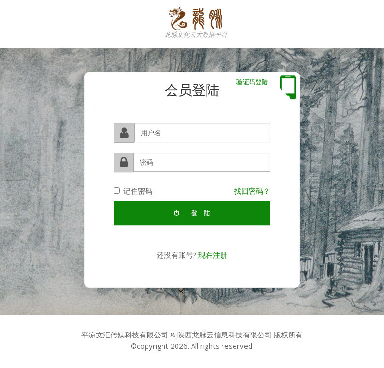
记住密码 (133, 190)
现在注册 (212, 254)
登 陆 (192, 212)
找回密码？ (252, 190)
